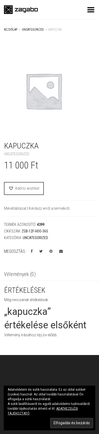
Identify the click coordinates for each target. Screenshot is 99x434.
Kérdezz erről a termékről (49, 208)
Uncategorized (33, 29)
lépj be (42, 335)
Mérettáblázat (15, 208)
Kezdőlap (10, 29)
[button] (24, 188)
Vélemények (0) (20, 274)
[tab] (49, 275)
